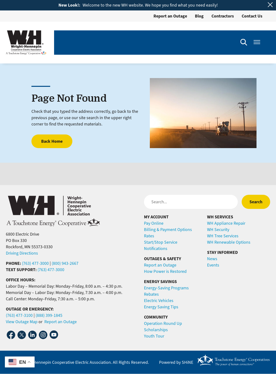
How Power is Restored (165, 271)
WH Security (218, 229)
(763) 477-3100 (19, 315)
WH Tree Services (222, 236)
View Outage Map (22, 321)
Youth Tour (154, 336)
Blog (199, 16)
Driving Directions (22, 253)
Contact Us (252, 16)
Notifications (155, 248)
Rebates (151, 294)
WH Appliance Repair (226, 223)
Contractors (222, 16)
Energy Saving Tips (161, 307)
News (212, 258)
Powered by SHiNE (176, 362)
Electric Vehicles (158, 300)
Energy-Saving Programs (166, 288)
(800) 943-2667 (65, 263)
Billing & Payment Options (168, 229)
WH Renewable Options (228, 242)
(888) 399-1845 (49, 315)
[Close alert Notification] (270, 5)
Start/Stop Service (160, 242)
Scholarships (156, 329)
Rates (149, 236)
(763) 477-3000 (35, 263)
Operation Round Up (163, 323)
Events (213, 265)
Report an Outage (170, 16)
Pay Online (153, 223)
